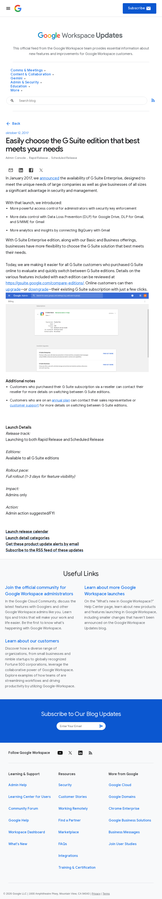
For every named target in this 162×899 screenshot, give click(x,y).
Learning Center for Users (29, 797)
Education (20, 86)
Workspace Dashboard (26, 832)
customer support (24, 405)
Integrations (68, 856)
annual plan (61, 400)
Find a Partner (69, 820)
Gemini (18, 78)
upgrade (13, 289)
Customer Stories (72, 797)
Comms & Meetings (28, 70)
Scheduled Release (64, 158)
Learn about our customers (32, 641)
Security (65, 785)
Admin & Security (26, 82)
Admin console (16, 158)
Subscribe (139, 8)
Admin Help (17, 785)
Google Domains (122, 797)
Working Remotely (73, 809)
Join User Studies (122, 844)
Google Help (18, 820)
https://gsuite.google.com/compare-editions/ (45, 283)
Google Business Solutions (130, 820)
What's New (17, 844)
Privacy (96, 893)
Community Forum (23, 809)
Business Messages (124, 832)
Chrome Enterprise (124, 809)
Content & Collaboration (32, 74)
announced (49, 178)
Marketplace (68, 832)
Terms (106, 893)
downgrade (38, 289)
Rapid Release (39, 158)
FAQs (62, 844)
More (17, 90)
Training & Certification (77, 868)
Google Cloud (120, 785)
